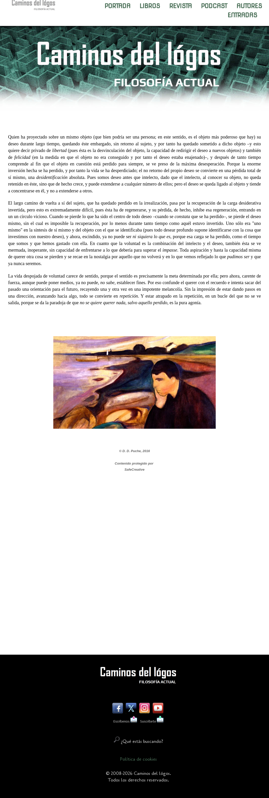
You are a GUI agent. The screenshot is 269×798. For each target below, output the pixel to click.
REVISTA (180, 6)
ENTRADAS (242, 15)
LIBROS (150, 6)
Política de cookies (138, 759)
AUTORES (249, 6)
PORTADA (117, 6)
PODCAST (214, 6)
